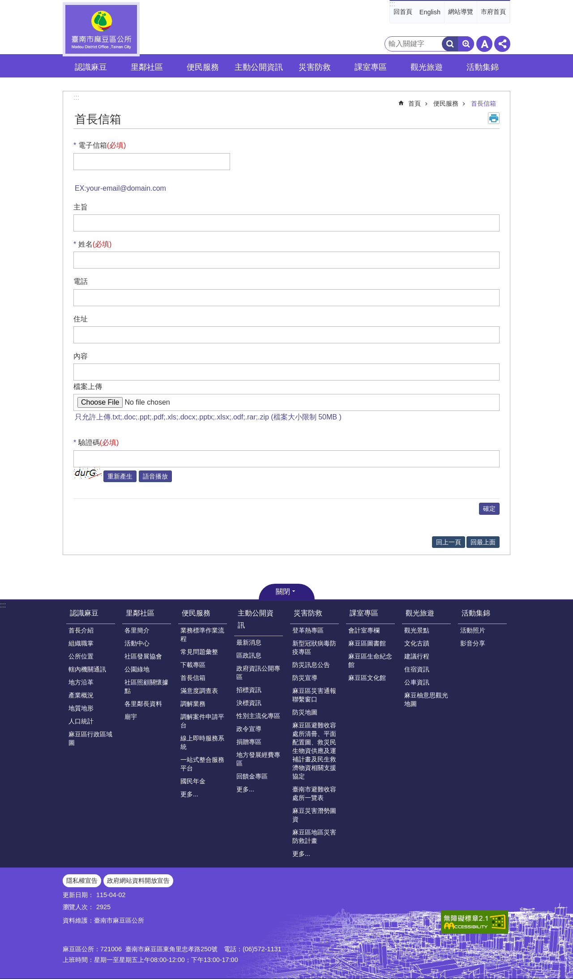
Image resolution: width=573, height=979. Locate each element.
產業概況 (81, 695)
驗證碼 (98, 442)
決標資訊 (248, 702)
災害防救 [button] (315, 67)
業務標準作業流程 (202, 634)
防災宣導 (304, 677)
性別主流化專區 (258, 715)
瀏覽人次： (78, 907)
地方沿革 (81, 682)
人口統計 (81, 721)
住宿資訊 (416, 669)
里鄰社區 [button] (147, 67)
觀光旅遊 (420, 613)
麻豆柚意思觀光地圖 (426, 699)
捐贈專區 (248, 741)
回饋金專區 (252, 776)
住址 (80, 319)
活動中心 (137, 643)
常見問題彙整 (199, 651)
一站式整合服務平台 (202, 764)
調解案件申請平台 (202, 721)
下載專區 (192, 664)
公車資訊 (416, 682)
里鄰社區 (140, 613)
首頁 (414, 103)
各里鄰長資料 (143, 703)
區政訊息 (248, 655)
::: (392, 4)
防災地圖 (304, 712)
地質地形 (81, 708)
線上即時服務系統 (202, 742)
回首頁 (402, 11)
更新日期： (78, 894)
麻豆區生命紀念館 (370, 660)
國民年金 (192, 781)
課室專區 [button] (371, 67)
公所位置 (81, 656)
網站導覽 (460, 11)
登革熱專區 (308, 630)
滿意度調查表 (199, 690)
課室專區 (364, 613)
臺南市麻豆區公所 (101, 29)
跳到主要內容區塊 (4, 4)
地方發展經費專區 (258, 759)
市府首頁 (493, 11)
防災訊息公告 (311, 664)
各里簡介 (137, 630)
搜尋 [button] (450, 43)
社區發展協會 (143, 656)
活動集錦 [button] (482, 67)
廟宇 (130, 716)
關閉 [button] (283, 591)
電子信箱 (102, 145)
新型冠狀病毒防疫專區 (314, 647)
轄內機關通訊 (87, 669)
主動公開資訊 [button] (259, 67)
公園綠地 (137, 669)
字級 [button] (484, 44)
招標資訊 (248, 689)
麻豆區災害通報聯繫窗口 (314, 695)
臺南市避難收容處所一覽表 (314, 793)
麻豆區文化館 (367, 677)
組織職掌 (81, 643)
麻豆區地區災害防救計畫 (314, 836)
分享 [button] (502, 44)
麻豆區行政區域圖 (90, 738)
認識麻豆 (84, 613)
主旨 (80, 207)
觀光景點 (416, 630)
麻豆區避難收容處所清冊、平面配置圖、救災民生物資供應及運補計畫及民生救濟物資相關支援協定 (314, 751)
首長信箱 (483, 103)
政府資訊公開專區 (258, 672)
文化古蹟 (416, 643)
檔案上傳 (87, 386)
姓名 (95, 244)
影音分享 (472, 643)
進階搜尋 (466, 43)
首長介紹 (81, 630)
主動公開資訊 (256, 619)
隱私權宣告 (82, 880)
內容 (80, 356)
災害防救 (308, 613)
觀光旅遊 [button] (427, 67)
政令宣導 (248, 728)
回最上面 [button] (483, 542)
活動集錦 (476, 613)
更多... (189, 794)
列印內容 (494, 118)
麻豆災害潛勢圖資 (314, 815)
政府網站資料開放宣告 (138, 880)
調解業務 (192, 703)
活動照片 (472, 630)
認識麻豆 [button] (91, 67)
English (429, 12)
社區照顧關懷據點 (146, 686)
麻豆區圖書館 (367, 643)
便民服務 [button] (203, 67)
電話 (80, 281)
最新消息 (248, 642)
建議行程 (416, 656)
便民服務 (445, 103)
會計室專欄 (364, 630)
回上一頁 (448, 542)
